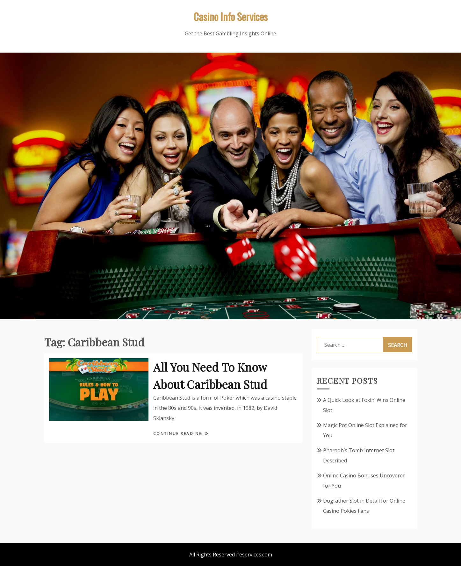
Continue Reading (179, 433)
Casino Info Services (230, 16)
